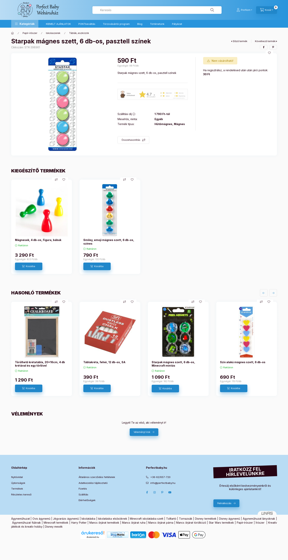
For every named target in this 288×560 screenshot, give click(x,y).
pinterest (162, 492)
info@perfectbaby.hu (162, 482)
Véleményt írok (142, 432)
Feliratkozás (224, 503)
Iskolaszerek (53, 33)
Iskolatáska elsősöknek (112, 518)
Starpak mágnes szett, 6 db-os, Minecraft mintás (173, 364)
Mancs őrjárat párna (160, 522)
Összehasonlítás (131, 139)
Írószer (260, 522)
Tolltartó (171, 518)
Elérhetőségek (87, 500)
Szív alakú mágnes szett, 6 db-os (242, 362)
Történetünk (157, 23)
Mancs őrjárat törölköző (191, 522)
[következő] (273, 293)
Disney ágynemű (229, 518)
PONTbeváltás (86, 23)
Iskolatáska (88, 518)
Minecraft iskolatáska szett (146, 518)
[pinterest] (273, 47)
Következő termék (265, 41)
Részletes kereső (21, 494)
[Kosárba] (28, 266)
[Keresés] (212, 10)
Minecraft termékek (56, 522)
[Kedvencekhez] (269, 53)
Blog (139, 23)
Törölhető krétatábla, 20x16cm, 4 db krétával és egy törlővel (40, 364)
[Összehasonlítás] (56, 179)
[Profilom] (244, 10)
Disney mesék (54, 526)
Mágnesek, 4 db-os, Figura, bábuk (38, 240)
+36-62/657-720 (160, 477)
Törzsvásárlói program (116, 23)
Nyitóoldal (17, 477)
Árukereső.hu (93, 537)
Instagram (155, 492)
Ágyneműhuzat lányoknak (259, 518)
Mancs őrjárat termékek (104, 522)
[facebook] (263, 47)
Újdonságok (18, 482)
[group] (144, 227)
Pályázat (177, 23)
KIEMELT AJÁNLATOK (58, 23)
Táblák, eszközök (79, 33)
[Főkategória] (12, 33)
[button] (24, 24)
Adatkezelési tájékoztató (93, 482)
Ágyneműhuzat (20, 518)
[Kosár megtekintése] (266, 10)
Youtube (170, 492)
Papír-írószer (30, 33)
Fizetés (83, 488)
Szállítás (83, 494)
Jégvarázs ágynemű (66, 518)
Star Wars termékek (221, 522)
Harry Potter (79, 522)
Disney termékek (205, 518)
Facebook (147, 492)
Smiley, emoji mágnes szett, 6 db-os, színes (108, 241)
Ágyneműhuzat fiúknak (26, 522)
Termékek (17, 488)
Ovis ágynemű (41, 518)
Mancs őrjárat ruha (133, 522)
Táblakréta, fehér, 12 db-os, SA (104, 362)
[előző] (263, 293)
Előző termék (240, 41)
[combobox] (157, 10)
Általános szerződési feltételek (97, 477)
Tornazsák (185, 518)
